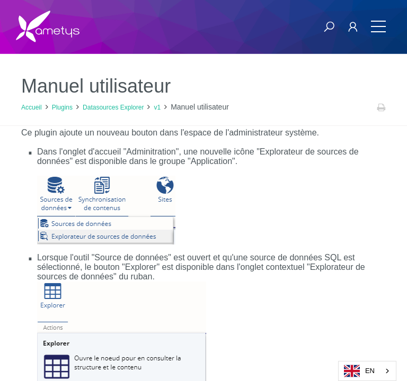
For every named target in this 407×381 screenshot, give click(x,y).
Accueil (31, 107)
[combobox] (367, 371)
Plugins (62, 107)
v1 (157, 107)
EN (359, 371)
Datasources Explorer (113, 107)
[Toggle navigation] (378, 27)
